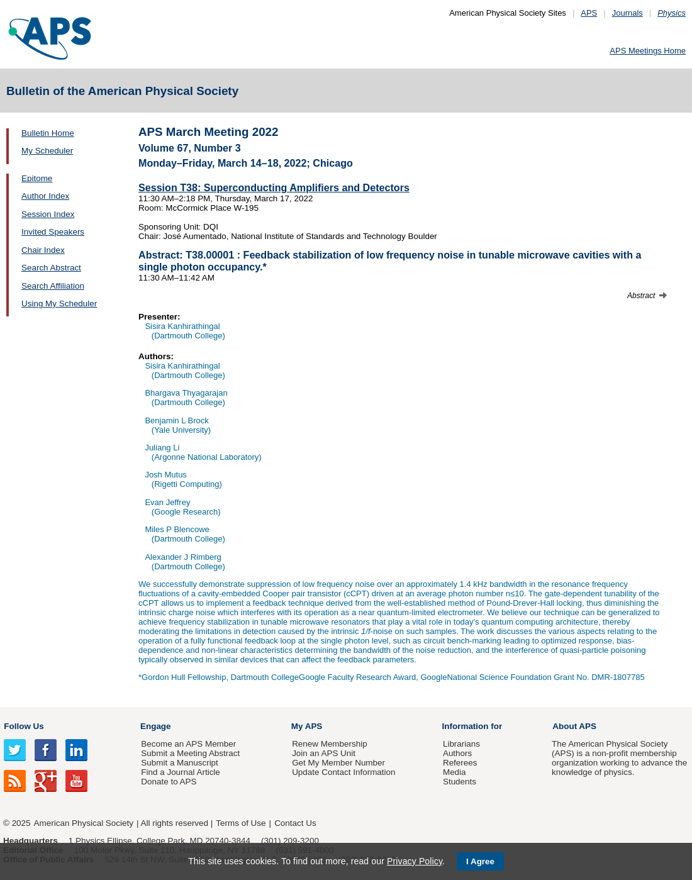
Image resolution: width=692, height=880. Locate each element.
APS (589, 13)
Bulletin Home (47, 133)
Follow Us (23, 726)
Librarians (461, 744)
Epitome (36, 178)
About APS (574, 726)
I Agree (480, 861)
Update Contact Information (343, 772)
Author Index (45, 196)
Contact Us (295, 823)
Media (454, 772)
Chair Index (43, 250)
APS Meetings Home (648, 50)
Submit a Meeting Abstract (190, 753)
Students (459, 781)
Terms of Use (240, 823)
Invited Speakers (52, 232)
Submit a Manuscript (179, 762)
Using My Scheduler (59, 303)
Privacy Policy (414, 861)
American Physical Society (83, 823)
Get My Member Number (338, 762)
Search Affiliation (52, 286)
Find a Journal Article (180, 772)
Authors (457, 753)
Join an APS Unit (323, 753)
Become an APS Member (188, 744)
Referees (460, 762)
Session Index (47, 214)
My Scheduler (47, 150)
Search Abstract (51, 267)
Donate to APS (168, 781)
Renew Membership (329, 744)
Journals (627, 13)
